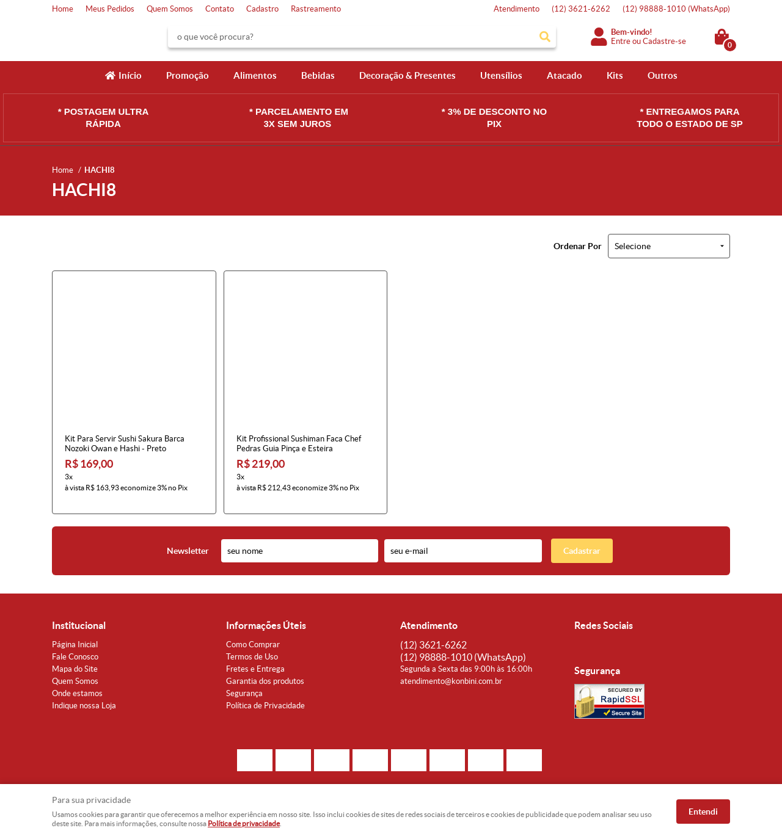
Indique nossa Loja (84, 697)
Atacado (564, 75)
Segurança (244, 685)
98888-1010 (676, 8)
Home (62, 8)
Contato (219, 8)
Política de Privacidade (265, 697)
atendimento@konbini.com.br (451, 673)
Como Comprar (253, 636)
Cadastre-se (664, 41)
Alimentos (255, 75)
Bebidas (318, 75)
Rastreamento (316, 8)
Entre (620, 41)
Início (130, 75)
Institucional (79, 617)
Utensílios (501, 75)
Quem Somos (170, 8)
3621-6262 (581, 8)
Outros (663, 75)
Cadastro (262, 8)
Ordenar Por (578, 246)
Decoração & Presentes (407, 75)
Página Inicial (75, 636)
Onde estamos (77, 685)
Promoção (187, 75)
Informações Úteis (266, 617)
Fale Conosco (75, 648)
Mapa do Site (75, 661)
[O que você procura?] (545, 37)
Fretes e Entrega (255, 661)
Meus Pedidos (110, 8)
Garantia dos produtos (265, 673)
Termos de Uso (252, 648)
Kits (615, 75)
